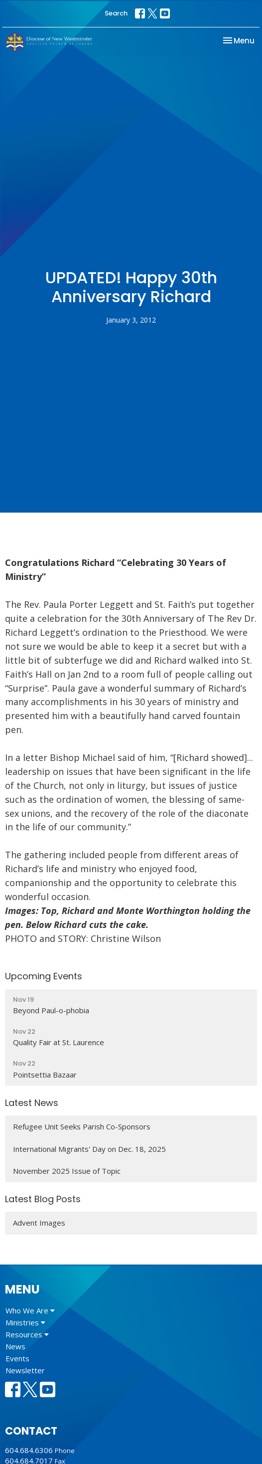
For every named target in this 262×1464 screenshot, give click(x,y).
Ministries (25, 1322)
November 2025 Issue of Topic (67, 1171)
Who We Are (30, 1310)
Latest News (31, 1103)
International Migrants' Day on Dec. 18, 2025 (89, 1149)
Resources (27, 1334)
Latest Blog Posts (43, 1199)
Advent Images (39, 1223)
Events (17, 1358)
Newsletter (25, 1370)
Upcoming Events (43, 976)
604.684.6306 (29, 1450)
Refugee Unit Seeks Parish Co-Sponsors (81, 1126)
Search (116, 13)
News (15, 1346)
